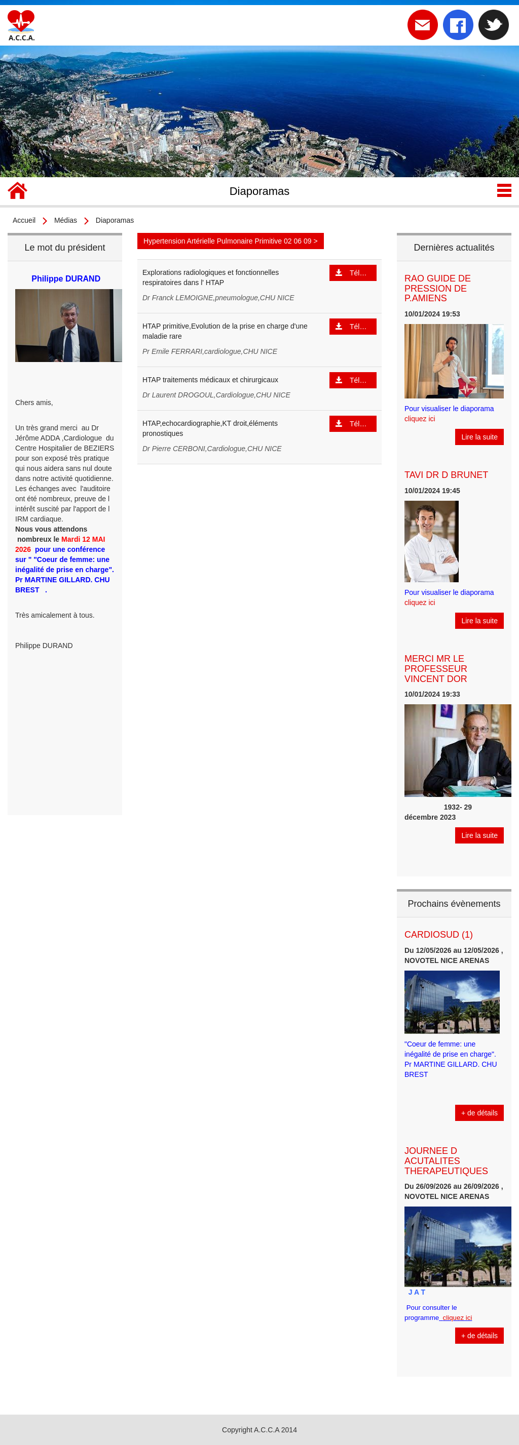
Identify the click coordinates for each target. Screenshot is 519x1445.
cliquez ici (419, 419)
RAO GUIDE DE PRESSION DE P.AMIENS (437, 288)
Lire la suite (479, 437)
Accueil (24, 220)
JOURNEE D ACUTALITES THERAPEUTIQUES (446, 1161)
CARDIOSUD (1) (438, 935)
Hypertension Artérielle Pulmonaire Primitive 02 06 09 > (230, 241)
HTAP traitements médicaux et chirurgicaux (210, 380)
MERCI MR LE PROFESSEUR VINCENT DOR (435, 669)
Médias (65, 220)
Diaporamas (115, 220)
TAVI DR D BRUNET (446, 475)
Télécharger (356, 272)
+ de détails (479, 1113)
